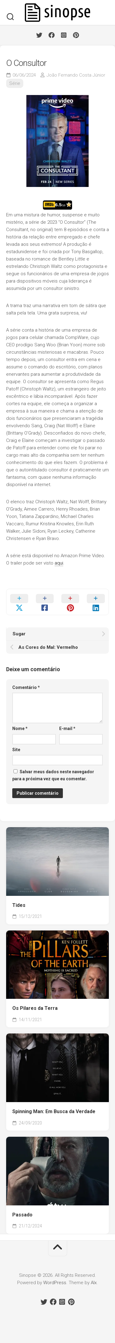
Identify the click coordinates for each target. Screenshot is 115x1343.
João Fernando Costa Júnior (76, 75)
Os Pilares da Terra (35, 1008)
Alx (94, 1282)
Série (14, 83)
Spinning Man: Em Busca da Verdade (53, 1111)
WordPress (54, 1282)
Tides (18, 905)
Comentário (26, 687)
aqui (59, 563)
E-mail (67, 728)
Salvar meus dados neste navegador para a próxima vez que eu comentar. (53, 775)
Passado (22, 1215)
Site (16, 749)
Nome (20, 728)
